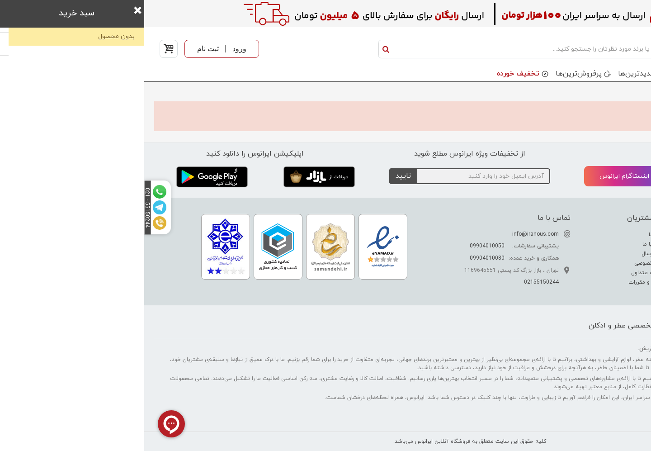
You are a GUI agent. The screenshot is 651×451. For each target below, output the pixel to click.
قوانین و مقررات (504, 282)
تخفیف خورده (374, 74)
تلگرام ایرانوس (595, 176)
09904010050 (343, 246)
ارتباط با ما (511, 244)
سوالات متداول (505, 272)
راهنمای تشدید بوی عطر (603, 244)
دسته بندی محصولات (603, 74)
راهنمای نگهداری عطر (607, 263)
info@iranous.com (391, 234)
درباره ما (514, 234)
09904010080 (343, 258)
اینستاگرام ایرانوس (487, 176)
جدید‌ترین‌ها (492, 74)
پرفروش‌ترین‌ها (434, 74)
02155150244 (397, 282)
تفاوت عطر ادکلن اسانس (602, 234)
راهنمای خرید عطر (610, 272)
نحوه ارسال (510, 253)
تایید (259, 176)
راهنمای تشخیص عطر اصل (600, 253)
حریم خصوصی (507, 263)
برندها (542, 74)
